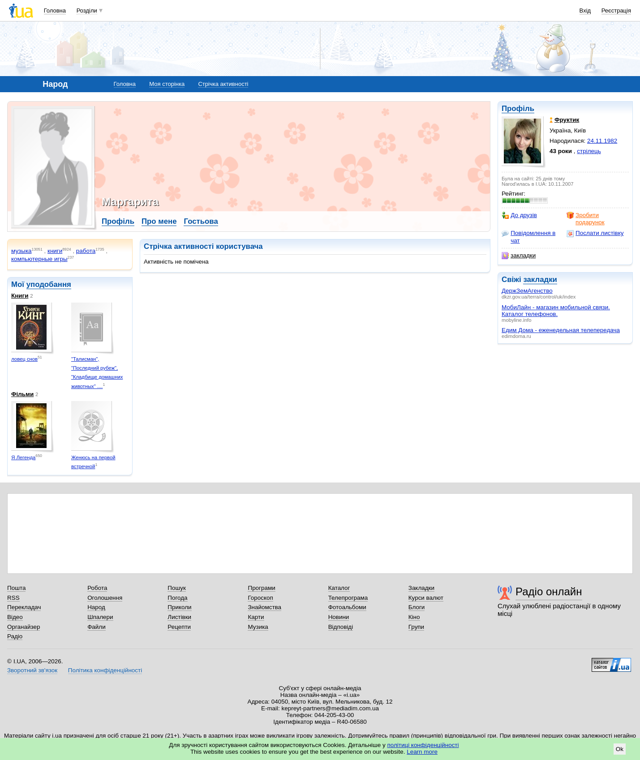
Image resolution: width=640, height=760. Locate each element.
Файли (96, 626)
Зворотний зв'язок (32, 670)
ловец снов (24, 359)
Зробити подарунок (586, 219)
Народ (96, 607)
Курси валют (425, 597)
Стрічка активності (223, 84)
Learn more (422, 751)
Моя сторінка (167, 84)
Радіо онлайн (548, 591)
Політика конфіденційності (105, 670)
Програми (261, 588)
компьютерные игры (39, 259)
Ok (619, 749)
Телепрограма (348, 597)
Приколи (179, 607)
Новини (338, 617)
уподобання (48, 284)
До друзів (519, 215)
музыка (21, 251)
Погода (177, 597)
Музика (258, 626)
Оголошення (104, 597)
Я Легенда (23, 457)
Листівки (179, 617)
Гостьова (201, 221)
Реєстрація (616, 10)
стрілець (589, 151)
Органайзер (23, 626)
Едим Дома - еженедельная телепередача (561, 330)
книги (54, 251)
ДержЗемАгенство (527, 290)
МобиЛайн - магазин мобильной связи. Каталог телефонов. (556, 310)
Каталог (339, 588)
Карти (256, 617)
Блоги (416, 607)
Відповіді (340, 626)
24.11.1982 (602, 140)
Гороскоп (260, 597)
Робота (97, 588)
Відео (15, 617)
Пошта (16, 588)
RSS (13, 597)
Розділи (87, 10)
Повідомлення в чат (528, 236)
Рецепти (179, 626)
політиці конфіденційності (423, 745)
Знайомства (264, 607)
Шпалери (100, 617)
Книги (19, 295)
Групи (416, 626)
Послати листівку (595, 233)
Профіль (518, 108)
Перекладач (24, 607)
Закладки (421, 588)
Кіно (414, 617)
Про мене (159, 221)
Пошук (177, 588)
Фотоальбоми (347, 607)
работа (85, 251)
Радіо (14, 636)
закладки (519, 255)
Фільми (22, 394)
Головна (55, 10)
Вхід (585, 10)
